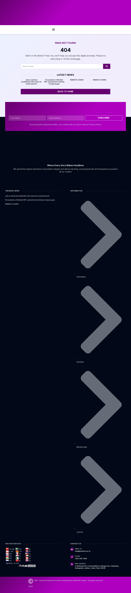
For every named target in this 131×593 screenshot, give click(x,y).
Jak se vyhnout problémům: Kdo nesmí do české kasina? (31, 82)
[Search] (106, 66)
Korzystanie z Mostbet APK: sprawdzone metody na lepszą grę (54, 82)
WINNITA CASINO (77, 80)
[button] (53, 29)
